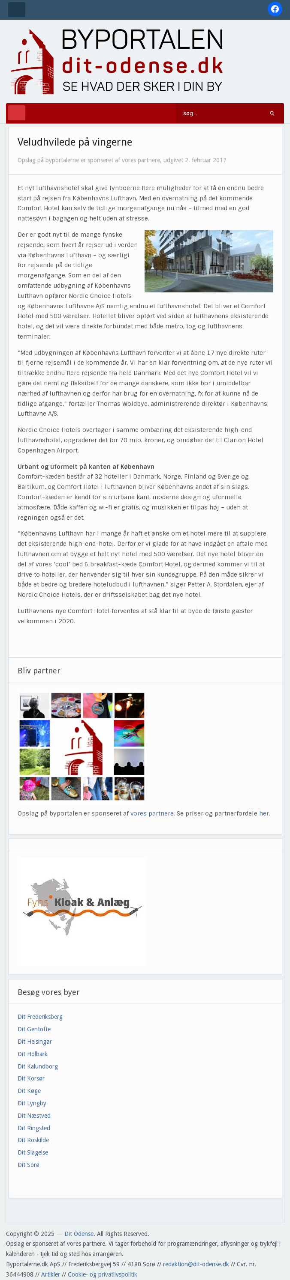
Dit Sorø (28, 1164)
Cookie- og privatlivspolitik (102, 1274)
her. (264, 813)
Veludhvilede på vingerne (75, 142)
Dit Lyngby (32, 1103)
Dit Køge (29, 1090)
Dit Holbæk (33, 1054)
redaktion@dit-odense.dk (196, 1264)
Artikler (50, 1274)
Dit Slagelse (33, 1152)
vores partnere (152, 813)
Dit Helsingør (35, 1041)
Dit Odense (79, 1233)
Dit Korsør (31, 1078)
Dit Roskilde (33, 1140)
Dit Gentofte (34, 1029)
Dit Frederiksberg (40, 1016)
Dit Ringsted (34, 1128)
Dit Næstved (34, 1115)
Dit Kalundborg (38, 1066)
